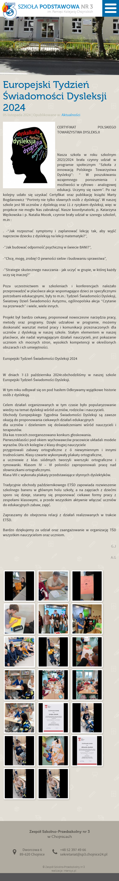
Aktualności (71, 115)
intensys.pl (70, 870)
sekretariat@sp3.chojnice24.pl (84, 854)
